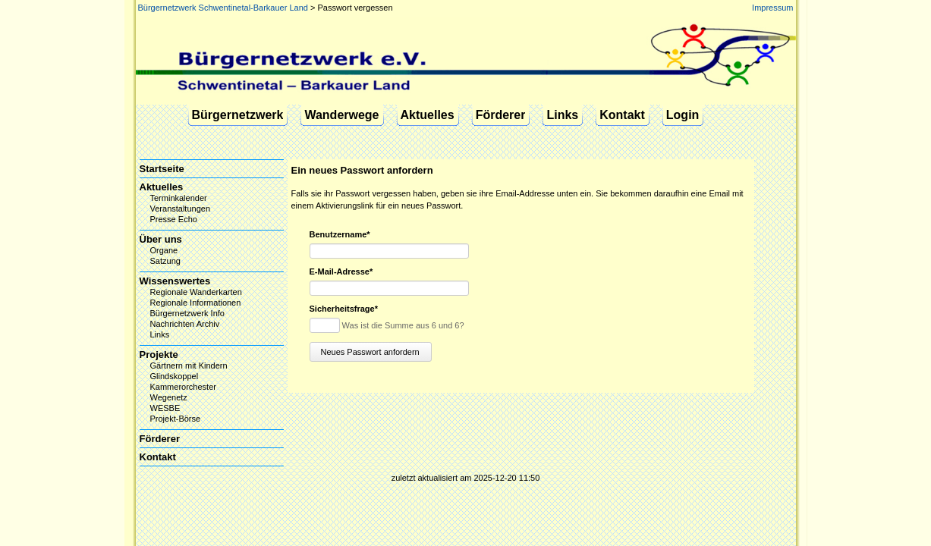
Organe (164, 250)
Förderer (501, 114)
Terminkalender (178, 197)
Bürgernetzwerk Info (187, 313)
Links (562, 114)
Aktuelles (427, 114)
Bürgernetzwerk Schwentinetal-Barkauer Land (223, 7)
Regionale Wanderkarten (196, 292)
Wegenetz (168, 397)
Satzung (165, 260)
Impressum (772, 7)
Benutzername (340, 235)
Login (683, 114)
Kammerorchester (183, 386)
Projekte (159, 354)
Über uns (161, 239)
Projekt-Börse (175, 418)
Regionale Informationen (195, 302)
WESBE (165, 408)
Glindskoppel (174, 376)
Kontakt (622, 114)
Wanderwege (341, 114)
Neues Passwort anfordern (370, 351)
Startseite (162, 168)
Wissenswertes (175, 281)
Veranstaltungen (180, 208)
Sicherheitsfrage (344, 309)
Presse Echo (173, 219)
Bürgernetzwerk (238, 114)
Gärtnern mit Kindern (189, 365)
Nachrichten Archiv (185, 323)
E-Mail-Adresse (341, 272)
